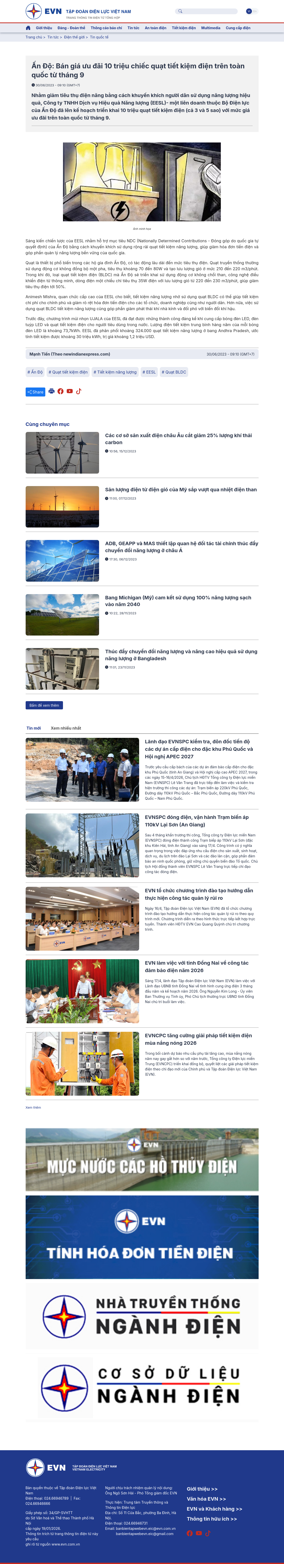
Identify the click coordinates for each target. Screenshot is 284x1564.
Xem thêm (33, 1107)
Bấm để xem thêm (44, 705)
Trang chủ (34, 37)
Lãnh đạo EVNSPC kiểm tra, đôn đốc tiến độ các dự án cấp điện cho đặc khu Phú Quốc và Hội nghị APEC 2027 (199, 749)
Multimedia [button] (211, 28)
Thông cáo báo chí (106, 28)
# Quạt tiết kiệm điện (68, 372)
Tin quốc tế (99, 37)
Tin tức (53, 37)
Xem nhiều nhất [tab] (66, 728)
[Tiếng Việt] (78, 10)
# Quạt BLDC (174, 372)
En (255, 11)
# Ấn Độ (35, 372)
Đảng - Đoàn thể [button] (71, 28)
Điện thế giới (74, 37)
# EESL (149, 372)
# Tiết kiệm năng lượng (115, 372)
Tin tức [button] (133, 28)
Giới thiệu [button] (44, 28)
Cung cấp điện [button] (238, 28)
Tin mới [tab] (34, 728)
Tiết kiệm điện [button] (184, 28)
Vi (249, 11)
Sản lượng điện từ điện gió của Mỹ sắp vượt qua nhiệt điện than (181, 490)
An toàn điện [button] (156, 28)
